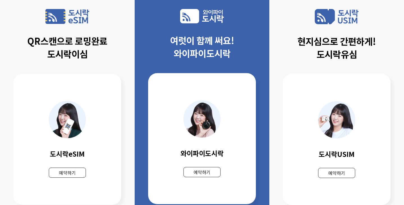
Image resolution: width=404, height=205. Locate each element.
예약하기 (67, 172)
